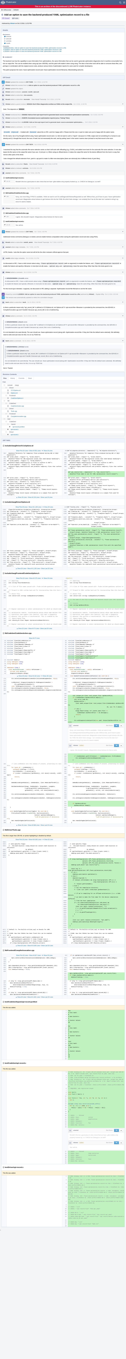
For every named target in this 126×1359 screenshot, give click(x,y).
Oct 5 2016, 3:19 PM (91, 122)
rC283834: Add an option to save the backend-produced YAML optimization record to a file (32, 49)
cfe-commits (28, 95)
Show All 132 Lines (34, 676)
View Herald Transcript (38, 99)
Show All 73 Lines (33, 628)
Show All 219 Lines (33, 497)
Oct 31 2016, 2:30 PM (34, 302)
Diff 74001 (29, 232)
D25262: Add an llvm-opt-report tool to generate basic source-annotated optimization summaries (55, 115)
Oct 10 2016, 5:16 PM (30, 272)
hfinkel (12, 23)
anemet (8, 36)
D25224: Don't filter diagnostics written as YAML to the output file (49, 104)
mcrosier (27, 99)
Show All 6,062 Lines (35, 839)
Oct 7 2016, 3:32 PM (33, 173)
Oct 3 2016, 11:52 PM (40, 82)
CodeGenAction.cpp (17, 406)
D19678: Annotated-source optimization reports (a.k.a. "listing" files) (45, 118)
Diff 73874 (29, 144)
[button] (124, 2)
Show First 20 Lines (22, 450)
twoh (7, 302)
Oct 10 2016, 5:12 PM (32, 258)
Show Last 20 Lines (47, 497)
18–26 (7, 181)
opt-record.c (14, 429)
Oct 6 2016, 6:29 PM (40, 144)
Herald (7, 99)
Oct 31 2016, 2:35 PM (29, 341)
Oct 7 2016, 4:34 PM (33, 247)
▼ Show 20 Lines (47, 450)
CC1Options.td (15, 390)
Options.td (14, 393)
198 (6, 196)
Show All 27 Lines (34, 638)
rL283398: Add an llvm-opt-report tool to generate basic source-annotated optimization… (53, 122)
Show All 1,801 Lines (33, 997)
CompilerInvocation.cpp (18, 416)
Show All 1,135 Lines (33, 568)
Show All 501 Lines (35, 450)
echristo (8, 41)
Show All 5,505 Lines (33, 945)
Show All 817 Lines (35, 955)
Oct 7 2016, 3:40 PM (33, 188)
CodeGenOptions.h (17, 398)
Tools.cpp (14, 411)
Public (16, 18)
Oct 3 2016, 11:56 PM (80, 104)
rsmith (8, 43)
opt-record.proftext (18, 427)
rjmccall (8, 39)
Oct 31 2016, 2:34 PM (30, 316)
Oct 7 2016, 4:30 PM (40, 232)
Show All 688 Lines (33, 825)
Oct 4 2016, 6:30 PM (96, 115)
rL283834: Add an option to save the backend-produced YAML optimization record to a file (32, 51)
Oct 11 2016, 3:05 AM (111, 294)
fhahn (26, 164)
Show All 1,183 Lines (35, 507)
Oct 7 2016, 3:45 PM (33, 208)
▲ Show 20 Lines (21, 497)
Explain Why (100, 294)
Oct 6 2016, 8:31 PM (36, 168)
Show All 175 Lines (35, 578)
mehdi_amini (28, 242)
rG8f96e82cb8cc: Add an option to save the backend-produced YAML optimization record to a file (34, 48)
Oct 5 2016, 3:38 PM (30, 127)
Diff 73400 (29, 82)
